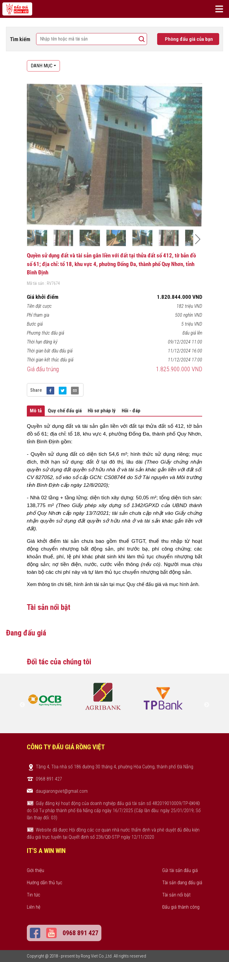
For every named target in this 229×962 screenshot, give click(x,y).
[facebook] (50, 389)
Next (207, 705)
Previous (22, 705)
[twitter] (62, 389)
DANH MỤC (41, 66)
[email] (75, 389)
